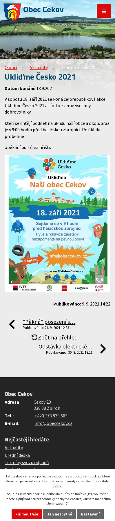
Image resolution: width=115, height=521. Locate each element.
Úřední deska (17, 455)
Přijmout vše (26, 514)
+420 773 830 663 (50, 415)
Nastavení (90, 514)
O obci (11, 67)
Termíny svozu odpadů (27, 462)
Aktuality (39, 67)
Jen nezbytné (59, 514)
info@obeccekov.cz (53, 423)
